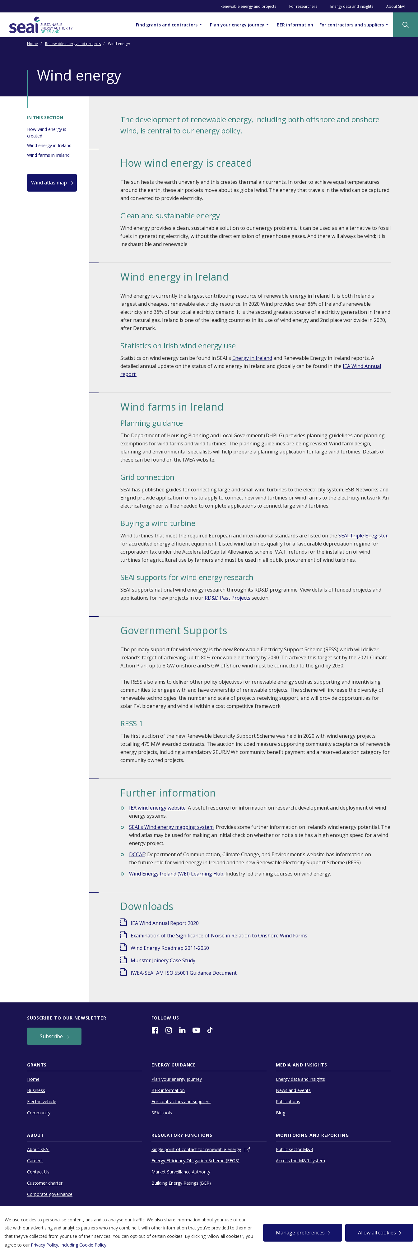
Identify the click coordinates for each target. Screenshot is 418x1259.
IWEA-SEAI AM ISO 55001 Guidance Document (184, 972)
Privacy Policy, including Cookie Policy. (69, 1245)
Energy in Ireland (252, 358)
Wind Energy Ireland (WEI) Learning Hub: (177, 873)
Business (36, 1090)
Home (32, 43)
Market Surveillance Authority (180, 1172)
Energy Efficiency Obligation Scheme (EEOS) (195, 1161)
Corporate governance (49, 1194)
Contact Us (38, 1172)
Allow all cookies (377, 1232)
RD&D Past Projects (227, 597)
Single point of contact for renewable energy (196, 1149)
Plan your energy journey (240, 24)
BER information (295, 25)
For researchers (303, 6)
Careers (35, 1161)
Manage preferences (300, 1232)
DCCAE (137, 854)
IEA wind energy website (157, 807)
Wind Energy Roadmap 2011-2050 (170, 948)
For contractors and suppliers (354, 24)
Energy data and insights (351, 6)
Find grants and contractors (170, 24)
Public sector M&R (294, 1149)
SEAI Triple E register (363, 535)
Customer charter (45, 1183)
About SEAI (395, 6)
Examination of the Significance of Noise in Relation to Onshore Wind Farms (219, 935)
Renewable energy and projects (248, 6)
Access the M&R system (300, 1161)
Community (38, 1113)
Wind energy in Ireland (49, 145)
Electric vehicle (41, 1101)
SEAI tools (161, 1113)
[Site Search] (405, 24)
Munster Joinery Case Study (163, 960)
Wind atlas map (49, 182)
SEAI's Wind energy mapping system (171, 827)
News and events (293, 1090)
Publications (288, 1101)
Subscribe (52, 1036)
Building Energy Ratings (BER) (181, 1183)
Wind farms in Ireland (48, 155)
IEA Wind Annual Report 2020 (165, 923)
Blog (280, 1113)
